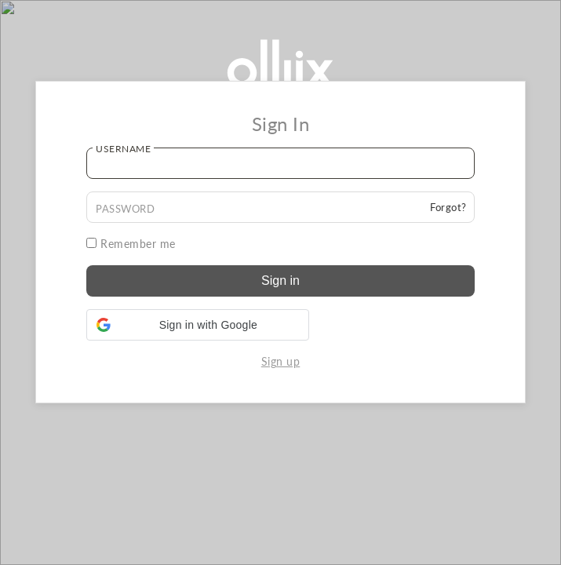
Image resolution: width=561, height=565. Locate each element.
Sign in (280, 280)
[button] (197, 325)
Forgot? (448, 207)
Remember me (131, 243)
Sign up (281, 361)
